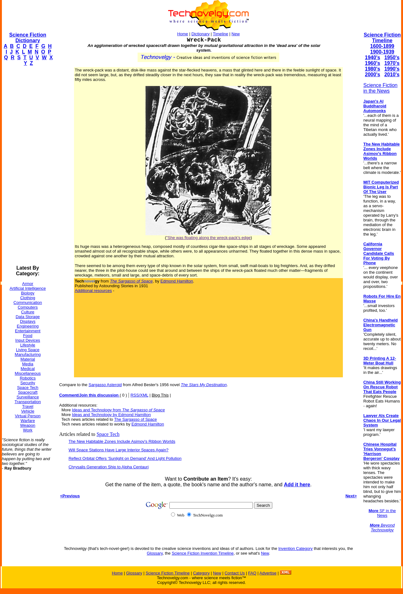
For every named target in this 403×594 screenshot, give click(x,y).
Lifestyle (27, 345)
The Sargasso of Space (135, 419)
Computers (28, 307)
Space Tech (27, 387)
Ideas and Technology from (118, 410)
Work (27, 430)
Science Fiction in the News (380, 88)
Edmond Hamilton (177, 281)
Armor (27, 283)
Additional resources (93, 290)
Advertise (267, 573)
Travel (27, 406)
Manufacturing (28, 354)
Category (201, 573)
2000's (372, 74)
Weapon (27, 425)
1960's (372, 63)
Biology (28, 293)
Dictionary (200, 33)
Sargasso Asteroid (105, 384)
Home (182, 33)
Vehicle (27, 411)
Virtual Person (27, 416)
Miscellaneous (28, 373)
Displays (27, 321)
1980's (372, 68)
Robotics (28, 378)
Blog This (160, 395)
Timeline (220, 33)
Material (27, 359)
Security (27, 382)
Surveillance (28, 397)
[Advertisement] (27, 165)
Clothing (27, 297)
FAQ (252, 573)
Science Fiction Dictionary (27, 37)
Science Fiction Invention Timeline (203, 553)
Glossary (154, 553)
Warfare (27, 420)
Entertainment (28, 330)
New (235, 33)
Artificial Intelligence (28, 288)
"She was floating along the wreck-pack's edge (208, 237)
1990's (392, 68)
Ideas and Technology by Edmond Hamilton (111, 414)
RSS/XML (139, 395)
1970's (392, 63)
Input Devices (27, 340)
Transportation (27, 401)
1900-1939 (382, 51)
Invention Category (295, 548)
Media (27, 364)
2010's (392, 74)
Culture (27, 312)
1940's (372, 57)
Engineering (27, 326)
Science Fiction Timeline (382, 37)
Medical (28, 368)
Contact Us (234, 573)
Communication (28, 302)
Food (27, 335)
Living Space (27, 349)
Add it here (297, 484)
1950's (392, 57)
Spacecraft (27, 392)
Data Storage (28, 316)
